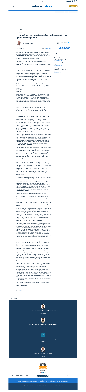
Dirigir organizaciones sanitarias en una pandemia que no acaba (60, 71)
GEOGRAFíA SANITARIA (43, 303)
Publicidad (30, 388)
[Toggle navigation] (10, 6)
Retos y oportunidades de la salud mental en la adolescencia (43, 326)
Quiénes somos (23, 388)
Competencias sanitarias (19, 1)
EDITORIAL (43, 332)
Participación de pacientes (59, 1)
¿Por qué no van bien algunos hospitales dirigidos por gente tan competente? (42, 37)
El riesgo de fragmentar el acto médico (43, 356)
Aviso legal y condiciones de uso (66, 378)
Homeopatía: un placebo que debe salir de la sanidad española (43, 312)
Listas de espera (29, 1)
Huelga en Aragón (40, 1)
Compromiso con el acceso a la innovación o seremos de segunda (43, 341)
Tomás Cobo (43, 359)
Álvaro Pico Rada (43, 329)
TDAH (34, 1)
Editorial (43, 344)
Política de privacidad (39, 388)
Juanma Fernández (43, 315)
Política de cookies (49, 388)
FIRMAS (43, 347)
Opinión (14, 300)
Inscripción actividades (60, 388)
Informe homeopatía (49, 1)
